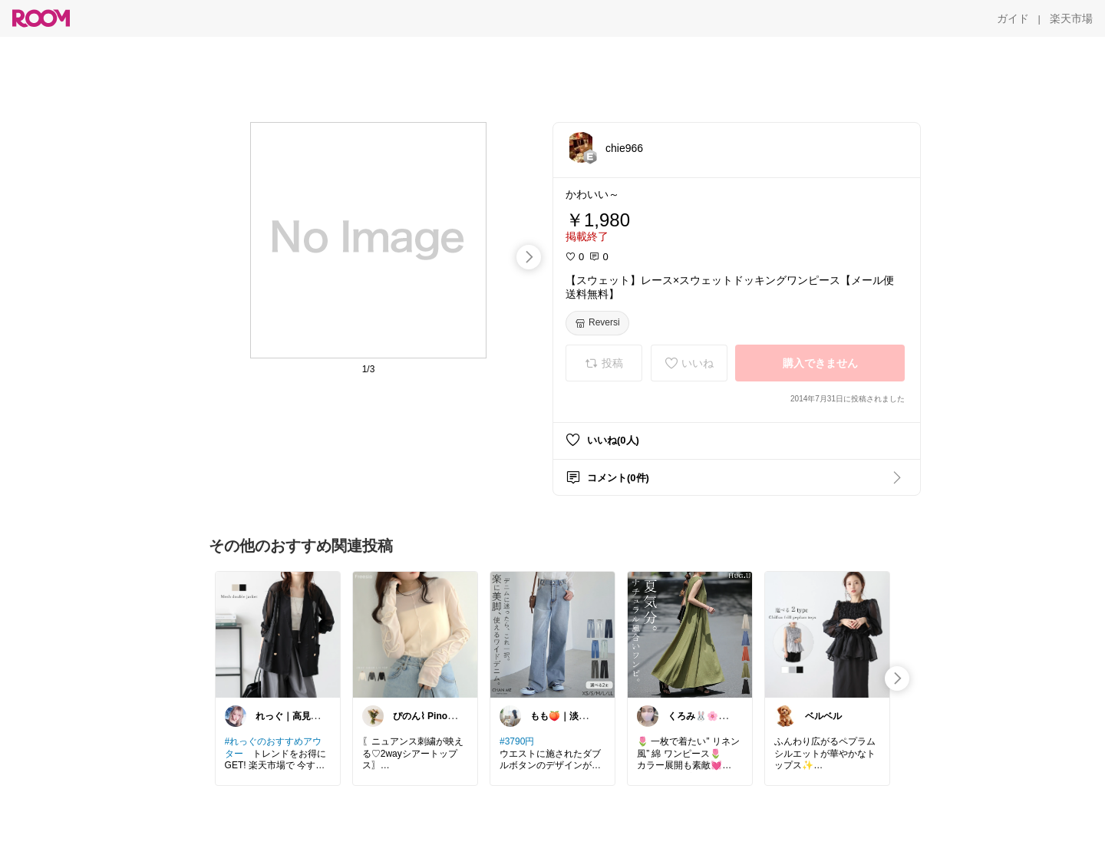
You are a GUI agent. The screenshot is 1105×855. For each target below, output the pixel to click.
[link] (278, 634)
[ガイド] (1013, 18)
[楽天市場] (1071, 18)
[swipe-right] (528, 257)
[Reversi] (597, 323)
